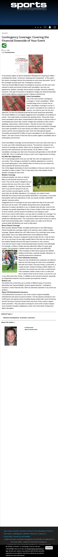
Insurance (5, 33)
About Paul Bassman (31, 329)
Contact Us (17, 536)
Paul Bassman (10, 52)
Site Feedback (26, 536)
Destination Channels (26, 531)
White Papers (8, 534)
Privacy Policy (8, 536)
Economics (23, 318)
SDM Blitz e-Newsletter (31, 534)
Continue (49, 547)
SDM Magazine (17, 534)
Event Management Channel (43, 531)
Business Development (11, 318)
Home (5, 531)
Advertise (42, 534)
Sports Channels (14, 531)
